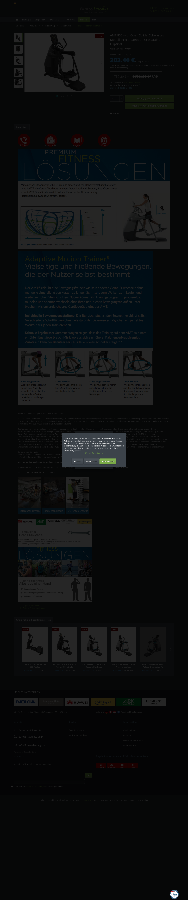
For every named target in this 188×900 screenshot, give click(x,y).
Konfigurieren (91, 461)
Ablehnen (77, 461)
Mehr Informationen (94, 453)
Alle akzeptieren (108, 461)
